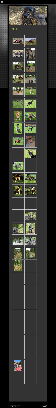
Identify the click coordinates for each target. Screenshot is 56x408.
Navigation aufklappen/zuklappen (28, 2)
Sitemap (19, 405)
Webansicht (44, 406)
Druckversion (12, 405)
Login (46, 405)
